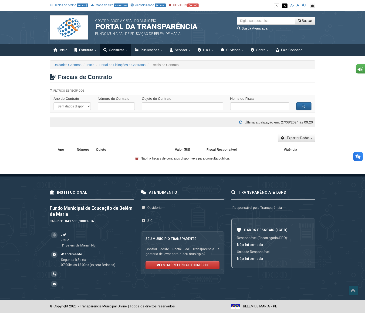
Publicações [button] (149, 50)
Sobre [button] (260, 50)
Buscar (305, 21)
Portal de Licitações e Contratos (122, 65)
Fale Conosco (289, 50)
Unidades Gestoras (67, 65)
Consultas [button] (115, 50)
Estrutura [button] (85, 50)
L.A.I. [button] (206, 50)
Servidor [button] (180, 50)
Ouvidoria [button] (232, 50)
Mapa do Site (109, 5)
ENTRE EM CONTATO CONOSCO (182, 265)
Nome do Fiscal (242, 98)
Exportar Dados (296, 138)
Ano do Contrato (66, 98)
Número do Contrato (113, 98)
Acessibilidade (148, 5)
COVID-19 (184, 5)
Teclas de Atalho (69, 5)
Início (60, 50)
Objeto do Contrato (156, 98)
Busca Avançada (252, 28)
